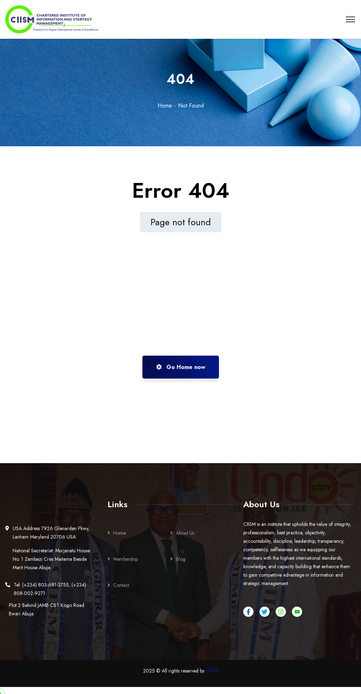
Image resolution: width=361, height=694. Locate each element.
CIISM (212, 670)
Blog (180, 559)
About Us (185, 532)
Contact (121, 585)
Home (165, 106)
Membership (125, 559)
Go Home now (180, 367)
